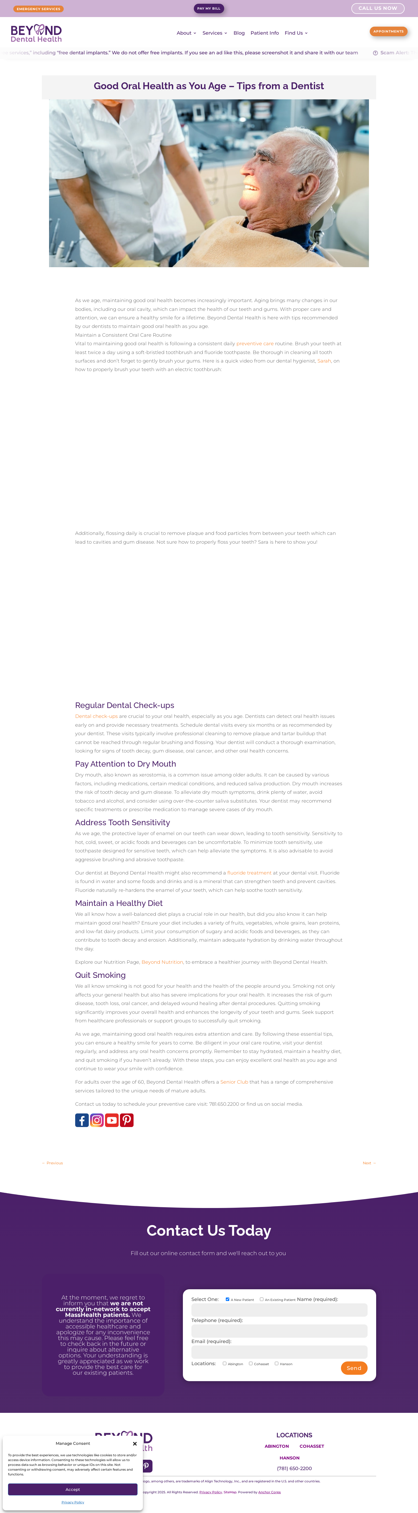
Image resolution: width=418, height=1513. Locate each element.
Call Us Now (378, 9)
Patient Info (265, 33)
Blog (239, 33)
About (184, 33)
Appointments (379, 32)
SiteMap (230, 1492)
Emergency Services (50, 9)
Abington (277, 1446)
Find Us (294, 33)
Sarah (324, 361)
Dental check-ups (96, 716)
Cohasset (312, 1446)
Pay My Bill (209, 9)
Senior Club (234, 1082)
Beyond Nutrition (162, 962)
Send (354, 1368)
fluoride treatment (249, 873)
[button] (135, 1443)
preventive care (255, 344)
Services (212, 33)
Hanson (290, 1458)
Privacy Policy (73, 1502)
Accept (73, 1489)
